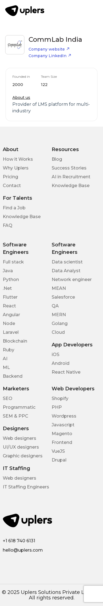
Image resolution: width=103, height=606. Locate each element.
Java (8, 270)
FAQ (7, 225)
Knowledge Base (71, 185)
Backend (13, 376)
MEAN (59, 288)
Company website (49, 49)
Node (9, 323)
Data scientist (67, 262)
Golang (60, 323)
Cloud (58, 332)
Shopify (60, 398)
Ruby (8, 349)
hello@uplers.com (23, 550)
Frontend (62, 442)
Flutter (10, 297)
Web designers (19, 438)
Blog (57, 159)
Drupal (59, 460)
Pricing (10, 176)
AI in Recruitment (71, 176)
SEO (7, 398)
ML (6, 367)
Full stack (13, 262)
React (9, 305)
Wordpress (64, 416)
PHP (57, 407)
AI (5, 358)
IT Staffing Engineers (26, 487)
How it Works (18, 159)
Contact (12, 185)
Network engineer (72, 279)
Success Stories (69, 168)
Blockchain (15, 341)
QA (55, 305)
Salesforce (63, 297)
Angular (11, 314)
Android (60, 363)
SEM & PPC (15, 416)
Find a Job (14, 207)
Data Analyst (66, 270)
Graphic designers (23, 455)
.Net (7, 288)
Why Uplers (16, 168)
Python (11, 279)
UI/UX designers (21, 447)
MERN (59, 314)
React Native (66, 372)
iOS (55, 354)
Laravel (11, 332)
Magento (62, 433)
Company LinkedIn (50, 55)
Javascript (63, 424)
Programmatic (19, 407)
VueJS (58, 451)
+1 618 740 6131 (19, 540)
